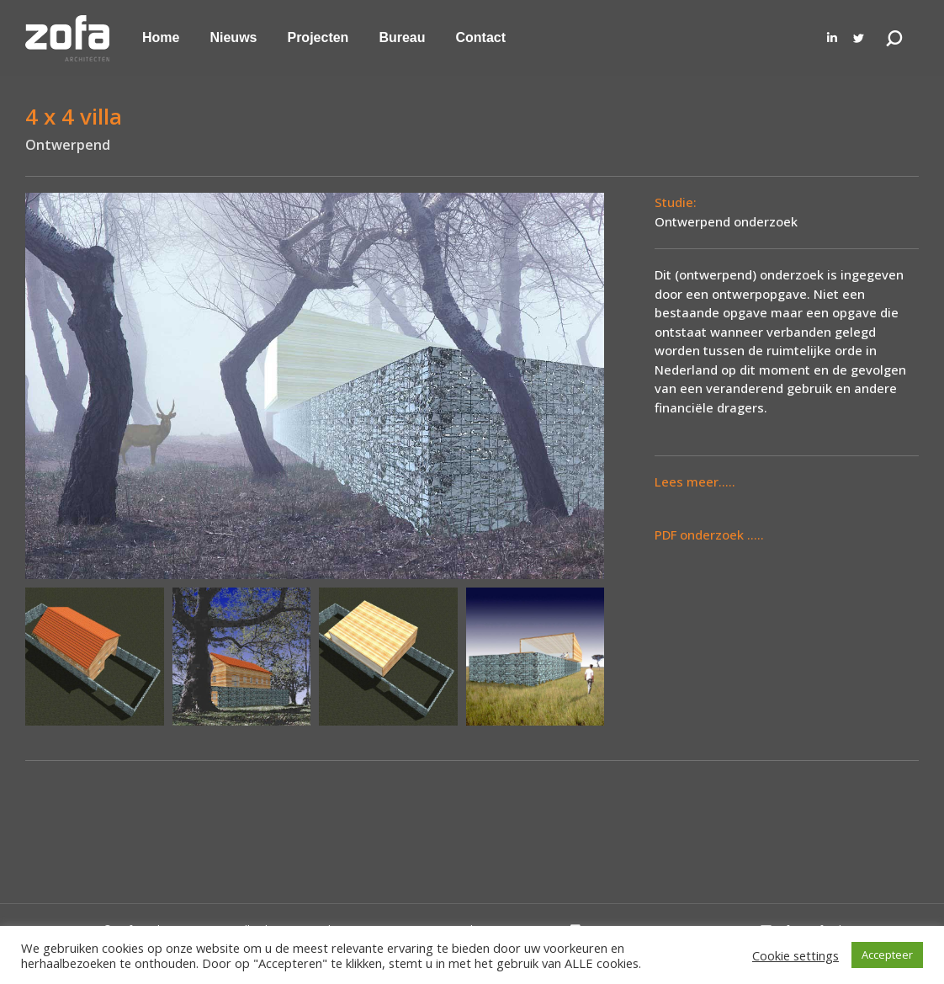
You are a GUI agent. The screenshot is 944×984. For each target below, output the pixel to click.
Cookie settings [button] (795, 955)
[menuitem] (161, 38)
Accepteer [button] (887, 954)
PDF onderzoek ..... (709, 534)
